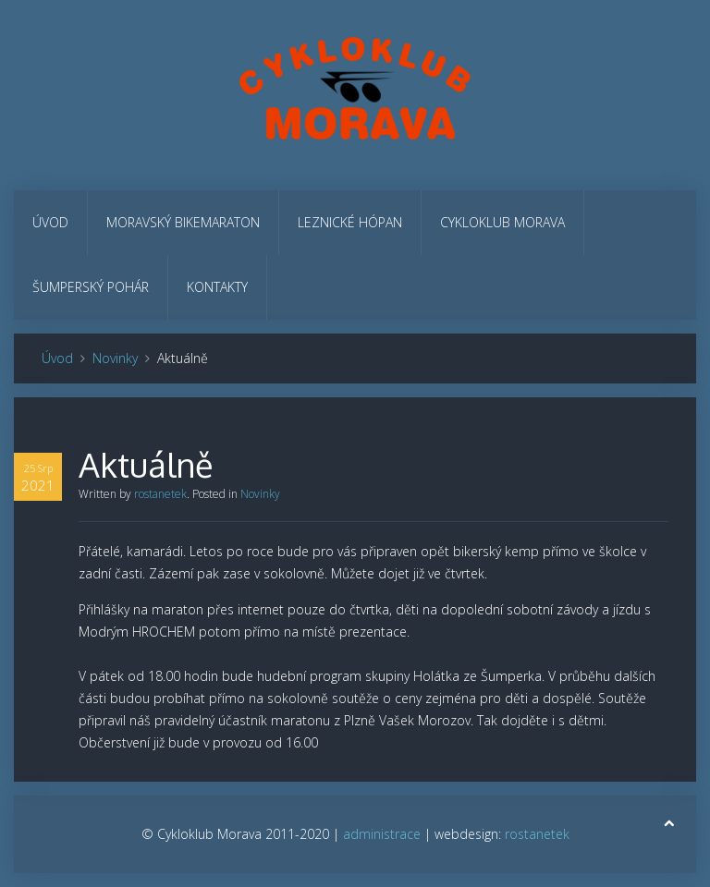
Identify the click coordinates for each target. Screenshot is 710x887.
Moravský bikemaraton (183, 222)
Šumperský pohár (90, 287)
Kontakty (217, 287)
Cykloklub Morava (502, 222)
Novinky (115, 358)
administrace (382, 834)
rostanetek (160, 494)
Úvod (50, 222)
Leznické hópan (350, 222)
